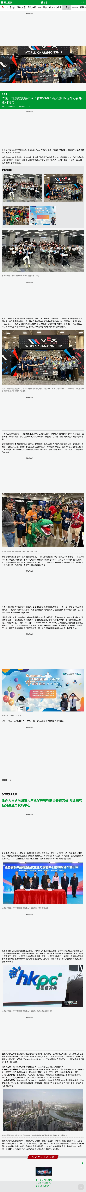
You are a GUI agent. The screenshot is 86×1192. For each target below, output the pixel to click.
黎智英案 (21, 7)
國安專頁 (31, 7)
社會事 (66, 7)
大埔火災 (11, 7)
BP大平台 (42, 7)
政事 (59, 7)
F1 (9, 780)
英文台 (52, 7)
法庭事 (75, 7)
